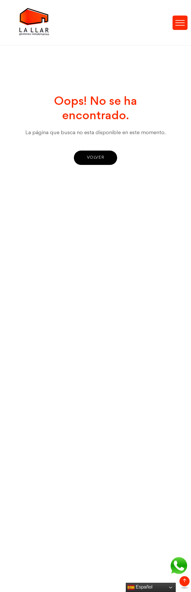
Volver (95, 158)
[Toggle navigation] (180, 23)
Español (140, 587)
